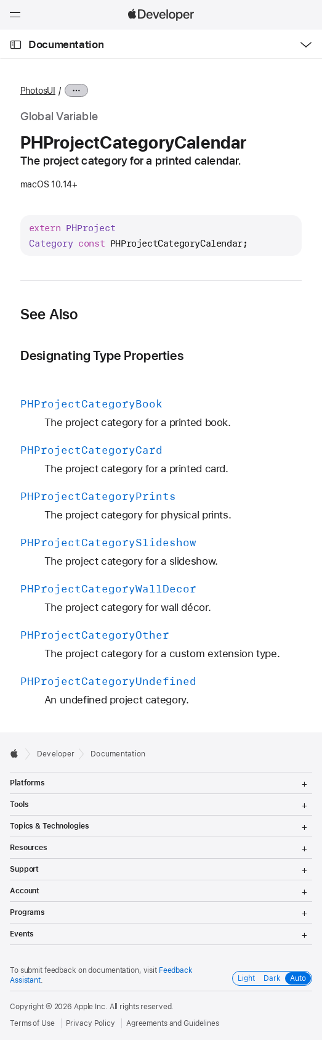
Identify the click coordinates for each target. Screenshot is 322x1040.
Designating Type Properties (101, 355)
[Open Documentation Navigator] (16, 45)
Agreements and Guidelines (172, 1023)
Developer (55, 754)
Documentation (65, 44)
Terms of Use (32, 1023)
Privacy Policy (90, 1023)
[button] (0, 0)
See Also (49, 314)
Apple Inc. (91, 1006)
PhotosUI (37, 91)
